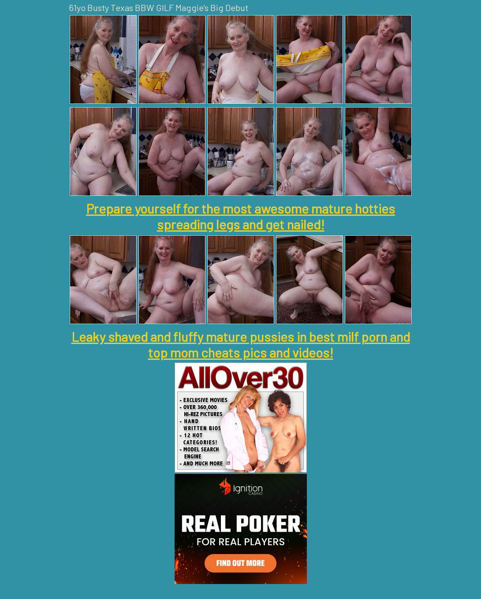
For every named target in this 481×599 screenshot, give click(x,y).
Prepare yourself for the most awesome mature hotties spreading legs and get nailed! (240, 216)
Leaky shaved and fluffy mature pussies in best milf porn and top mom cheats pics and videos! (240, 344)
